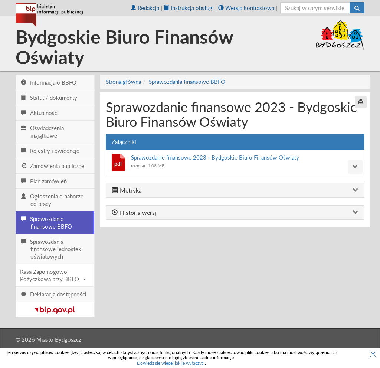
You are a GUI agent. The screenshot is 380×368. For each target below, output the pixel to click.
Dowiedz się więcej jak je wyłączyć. (171, 363)
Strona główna (123, 81)
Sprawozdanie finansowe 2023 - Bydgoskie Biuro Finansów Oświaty (215, 157)
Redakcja (145, 7)
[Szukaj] (357, 7)
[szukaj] (315, 7)
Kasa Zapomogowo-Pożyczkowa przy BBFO (53, 275)
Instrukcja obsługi (189, 7)
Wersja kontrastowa (246, 7)
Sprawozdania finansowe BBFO (187, 81)
